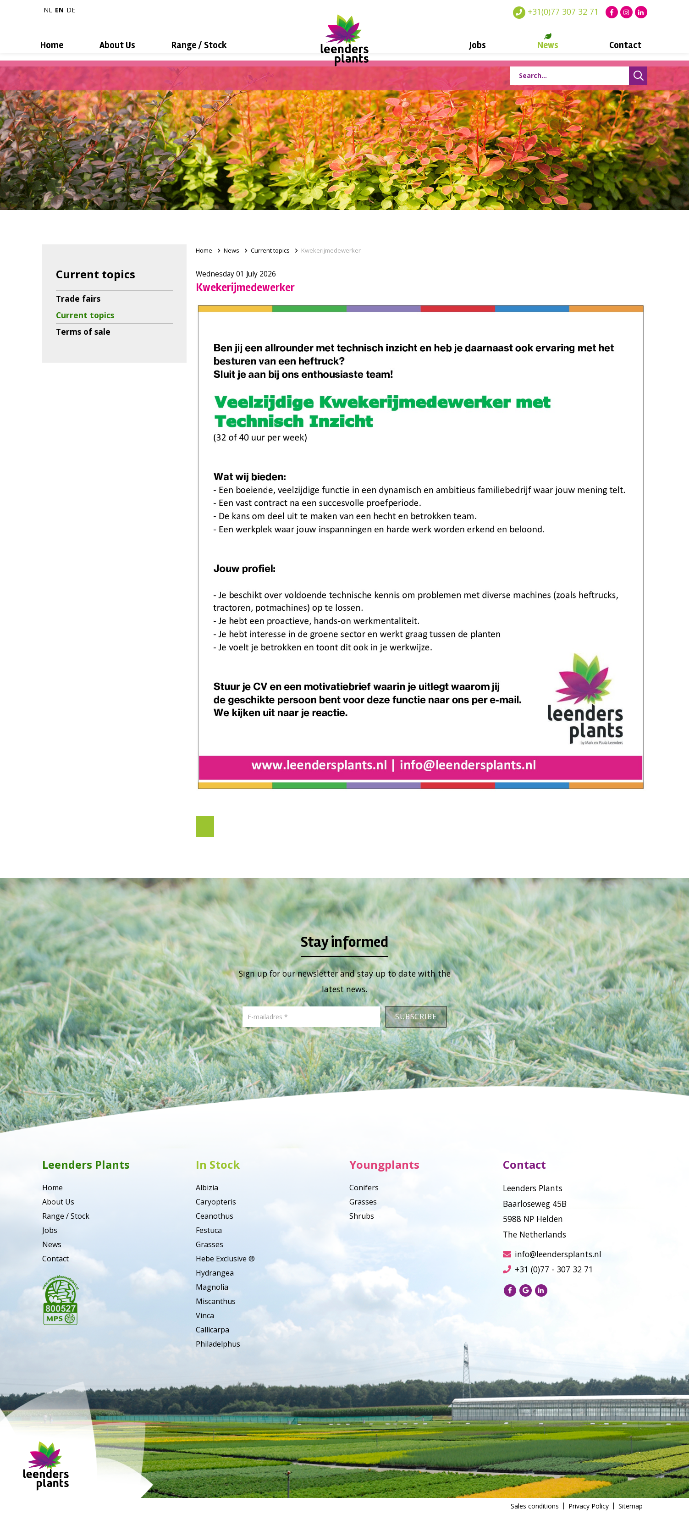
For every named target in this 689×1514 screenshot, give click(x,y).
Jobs (473, 45)
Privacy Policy (588, 1506)
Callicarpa (212, 1330)
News (538, 45)
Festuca (209, 1230)
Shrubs (361, 1216)
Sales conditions (535, 1506)
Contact (612, 45)
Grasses (209, 1244)
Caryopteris (216, 1202)
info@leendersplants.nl (552, 1254)
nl (48, 10)
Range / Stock (204, 45)
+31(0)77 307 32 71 (556, 11)
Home (64, 45)
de (70, 10)
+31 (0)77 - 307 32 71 (548, 1269)
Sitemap (630, 1506)
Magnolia (212, 1287)
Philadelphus (218, 1344)
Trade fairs (78, 298)
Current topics (85, 314)
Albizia (207, 1187)
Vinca (205, 1315)
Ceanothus (214, 1216)
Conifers (364, 1187)
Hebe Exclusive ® (225, 1259)
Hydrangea (215, 1273)
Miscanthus (216, 1301)
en (59, 10)
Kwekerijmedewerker (331, 250)
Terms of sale (83, 331)
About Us (126, 45)
